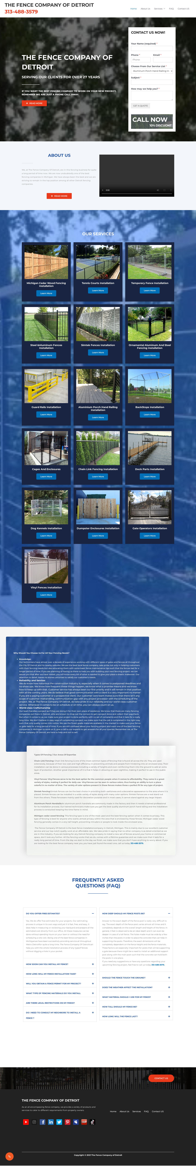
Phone (135, 55)
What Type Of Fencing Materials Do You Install (53, 993)
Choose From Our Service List (149, 66)
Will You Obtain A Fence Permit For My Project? (53, 983)
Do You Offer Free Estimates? (43, 913)
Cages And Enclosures (46, 469)
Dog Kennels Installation (46, 528)
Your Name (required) (144, 43)
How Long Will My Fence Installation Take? (51, 974)
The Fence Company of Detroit (49, 5)
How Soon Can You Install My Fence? (47, 964)
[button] (60, 912)
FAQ (171, 8)
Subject (136, 77)
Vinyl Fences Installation (46, 587)
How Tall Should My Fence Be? (119, 1007)
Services (158, 8)
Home (133, 8)
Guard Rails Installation (46, 407)
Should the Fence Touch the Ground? (123, 978)
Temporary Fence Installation (149, 283)
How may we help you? (145, 89)
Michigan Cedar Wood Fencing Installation (46, 285)
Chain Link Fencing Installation (98, 469)
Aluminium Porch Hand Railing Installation (98, 409)
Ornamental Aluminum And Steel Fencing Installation (150, 347)
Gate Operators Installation (150, 528)
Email (157, 55)
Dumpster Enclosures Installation (98, 528)
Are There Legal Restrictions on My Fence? (50, 1003)
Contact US (183, 8)
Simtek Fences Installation (98, 345)
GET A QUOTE (140, 105)
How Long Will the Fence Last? (120, 1016)
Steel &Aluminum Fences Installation (46, 347)
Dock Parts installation (149, 469)
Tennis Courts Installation (98, 283)
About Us (145, 8)
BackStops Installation (149, 407)
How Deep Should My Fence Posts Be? (123, 913)
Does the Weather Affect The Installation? (127, 987)
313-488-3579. (137, 843)
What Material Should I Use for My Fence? (126, 997)
